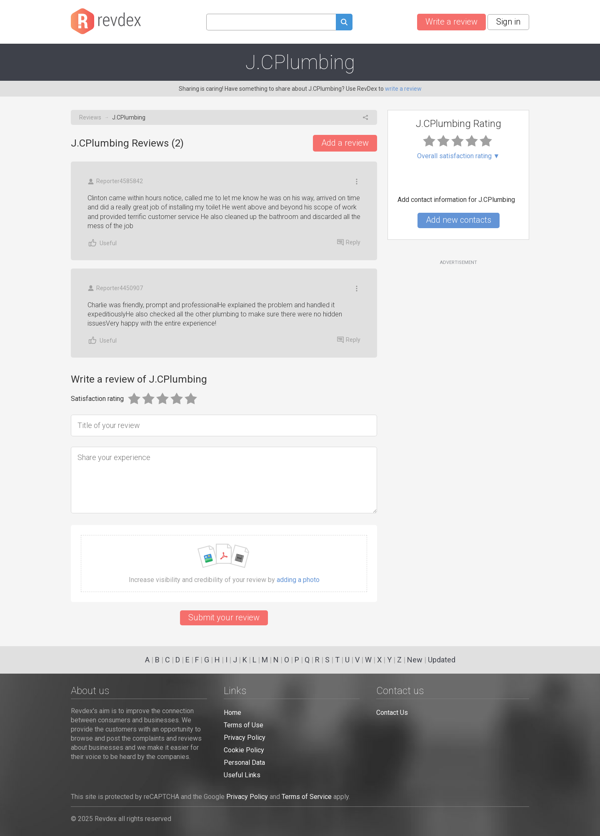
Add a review (345, 143)
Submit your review (224, 617)
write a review (403, 88)
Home (232, 713)
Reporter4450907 (115, 288)
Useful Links (242, 775)
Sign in (508, 22)
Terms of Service (307, 797)
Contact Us (392, 713)
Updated (441, 659)
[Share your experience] (224, 480)
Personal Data (244, 762)
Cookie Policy (244, 750)
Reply (348, 242)
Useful (102, 243)
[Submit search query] (344, 23)
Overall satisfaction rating (458, 156)
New (414, 659)
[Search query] (271, 22)
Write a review (451, 22)
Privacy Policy (244, 737)
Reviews (90, 117)
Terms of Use (243, 725)
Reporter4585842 (115, 181)
